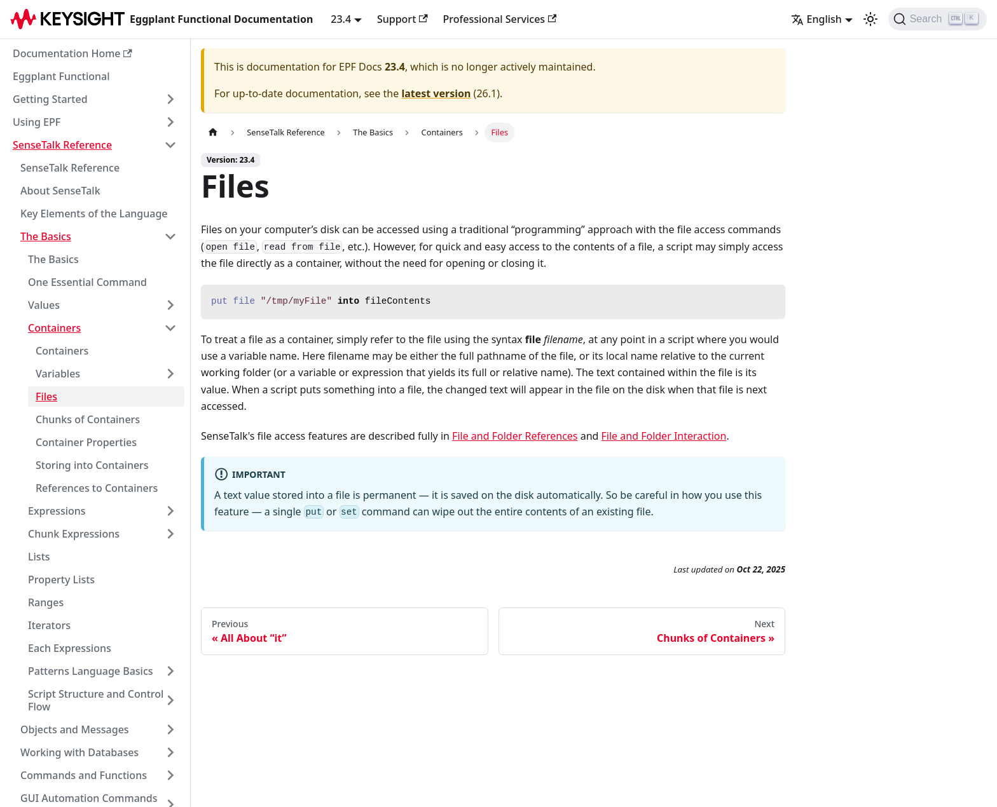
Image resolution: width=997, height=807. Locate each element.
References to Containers (97, 488)
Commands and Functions (83, 775)
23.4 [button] (341, 19)
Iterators (49, 625)
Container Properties (86, 442)
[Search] (937, 19)
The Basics (45, 236)
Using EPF (36, 122)
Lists (39, 557)
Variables (58, 374)
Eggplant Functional (61, 76)
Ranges (46, 602)
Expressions (57, 511)
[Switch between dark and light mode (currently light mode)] (870, 19)
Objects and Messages (74, 729)
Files (46, 397)
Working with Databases (79, 752)
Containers (54, 328)
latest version (436, 93)
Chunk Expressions (74, 534)
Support (402, 19)
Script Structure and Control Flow (95, 700)
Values (44, 305)
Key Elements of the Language (94, 213)
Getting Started (50, 99)
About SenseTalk (60, 191)
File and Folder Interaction (664, 436)
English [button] (816, 19)
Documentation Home (72, 53)
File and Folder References (514, 436)
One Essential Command (87, 282)
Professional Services (500, 19)
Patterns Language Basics (90, 671)
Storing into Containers (92, 465)
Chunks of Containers (88, 419)
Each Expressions (69, 648)
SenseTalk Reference (62, 145)
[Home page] (213, 132)
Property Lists (61, 580)
